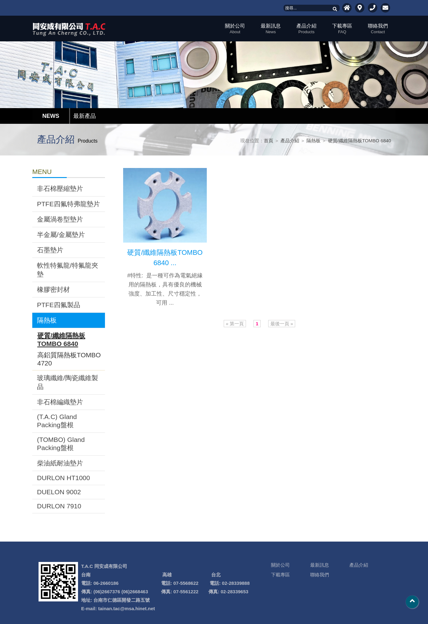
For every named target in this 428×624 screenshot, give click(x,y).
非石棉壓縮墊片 (60, 188)
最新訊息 (271, 28)
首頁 (268, 140)
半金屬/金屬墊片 (61, 234)
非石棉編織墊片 (60, 402)
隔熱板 (313, 140)
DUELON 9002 (59, 492)
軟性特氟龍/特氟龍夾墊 (67, 270)
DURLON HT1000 (63, 477)
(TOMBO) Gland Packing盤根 (61, 443)
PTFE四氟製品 (58, 304)
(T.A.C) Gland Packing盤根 (57, 420)
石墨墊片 (50, 250)
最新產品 (84, 116)
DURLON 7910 (59, 506)
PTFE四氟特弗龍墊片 (68, 203)
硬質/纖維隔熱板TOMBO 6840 (359, 140)
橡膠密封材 (53, 289)
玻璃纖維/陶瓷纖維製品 (67, 382)
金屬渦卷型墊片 (60, 219)
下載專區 (342, 28)
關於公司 (235, 28)
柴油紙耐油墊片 (60, 463)
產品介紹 (306, 28)
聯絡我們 (378, 28)
